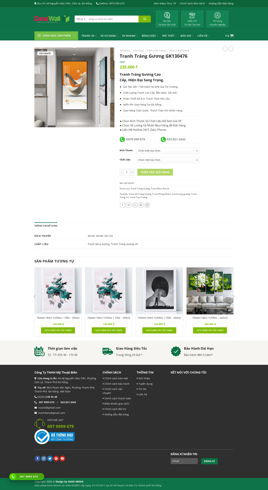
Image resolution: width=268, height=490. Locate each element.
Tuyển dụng (145, 383)
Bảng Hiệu (150, 35)
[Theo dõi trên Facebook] (38, 458)
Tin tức (142, 389)
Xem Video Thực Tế (165, 3)
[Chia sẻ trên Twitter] (129, 205)
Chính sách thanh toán (117, 398)
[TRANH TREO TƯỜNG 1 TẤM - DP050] (159, 290)
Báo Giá (186, 35)
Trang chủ (125, 50)
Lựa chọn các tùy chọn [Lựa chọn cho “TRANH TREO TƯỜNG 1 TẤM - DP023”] (58, 330)
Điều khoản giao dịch (116, 403)
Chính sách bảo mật (116, 378)
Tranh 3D (89, 35)
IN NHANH (130, 35)
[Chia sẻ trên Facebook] (122, 205)
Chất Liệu (125, 160)
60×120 (108, 236)
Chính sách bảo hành (116, 383)
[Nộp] (145, 19)
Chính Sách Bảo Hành (192, 3)
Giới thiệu (144, 378)
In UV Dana (109, 35)
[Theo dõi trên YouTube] (62, 458)
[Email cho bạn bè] (135, 205)
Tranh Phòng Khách (161, 194)
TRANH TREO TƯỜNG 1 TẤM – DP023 (58, 317)
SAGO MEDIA (76, 481)
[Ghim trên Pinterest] (141, 205)
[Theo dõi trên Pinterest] (56, 458)
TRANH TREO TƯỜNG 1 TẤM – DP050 (159, 317)
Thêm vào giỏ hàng (155, 172)
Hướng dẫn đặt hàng (116, 414)
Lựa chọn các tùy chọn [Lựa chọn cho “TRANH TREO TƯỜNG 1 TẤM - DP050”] (159, 330)
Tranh (149, 98)
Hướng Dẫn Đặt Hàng (221, 3)
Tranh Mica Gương (99, 244)
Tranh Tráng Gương (179, 50)
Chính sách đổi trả (115, 409)
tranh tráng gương (181, 194)
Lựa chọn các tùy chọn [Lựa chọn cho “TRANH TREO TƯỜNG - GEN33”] (210, 330)
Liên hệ (142, 394)
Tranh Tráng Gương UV (124, 244)
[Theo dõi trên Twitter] (50, 458)
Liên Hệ (203, 35)
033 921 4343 (176, 139)
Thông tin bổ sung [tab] (45, 225)
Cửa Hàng (138, 50)
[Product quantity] (126, 172)
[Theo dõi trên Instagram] (44, 458)
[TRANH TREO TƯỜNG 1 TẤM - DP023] (58, 290)
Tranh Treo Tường (156, 50)
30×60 (91, 236)
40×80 (99, 236)
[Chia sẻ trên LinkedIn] (147, 205)
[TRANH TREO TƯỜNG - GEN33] (210, 290)
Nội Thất (169, 35)
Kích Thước (126, 150)
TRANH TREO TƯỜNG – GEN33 (210, 317)
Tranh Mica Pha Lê (160, 188)
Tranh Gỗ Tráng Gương (140, 194)
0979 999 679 (135, 139)
